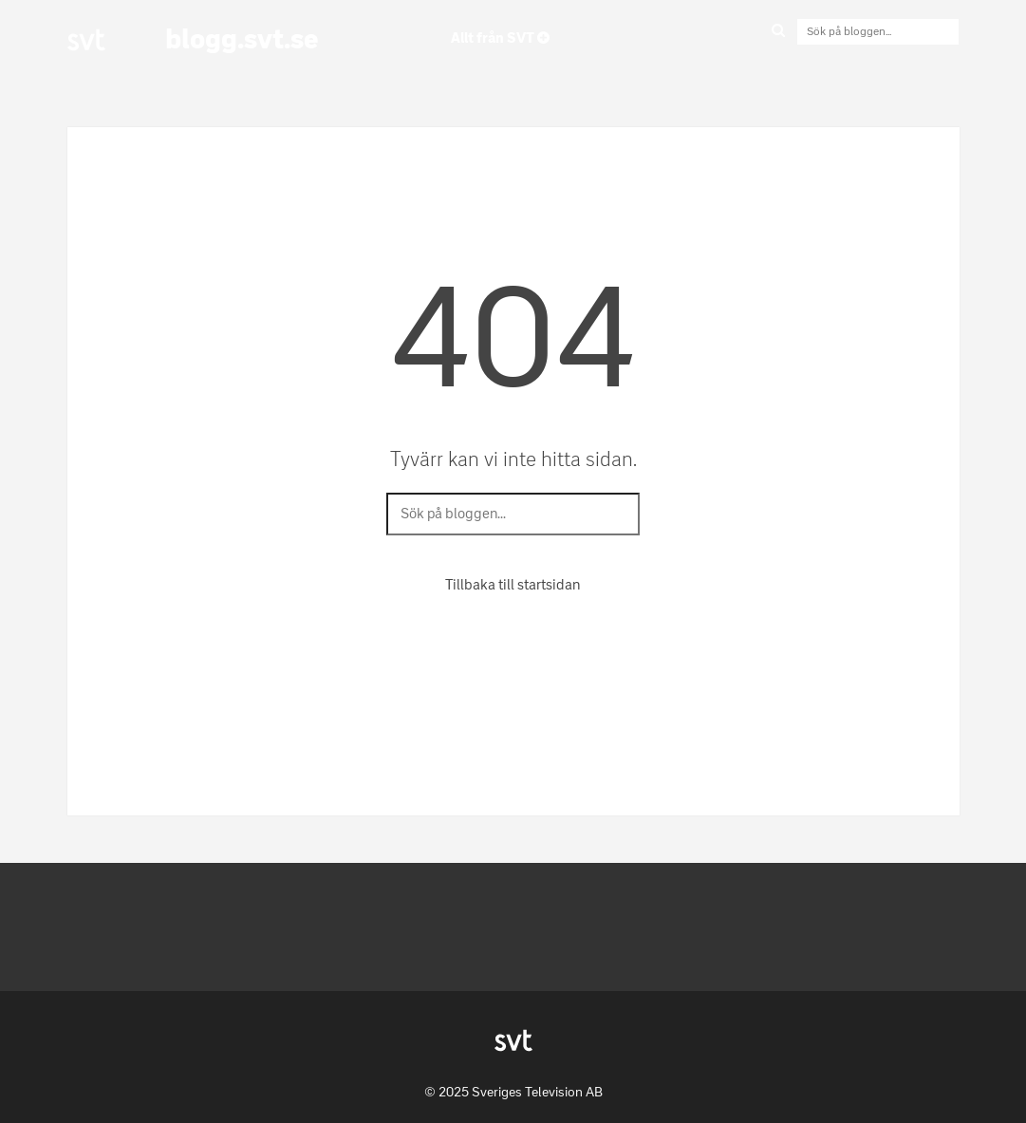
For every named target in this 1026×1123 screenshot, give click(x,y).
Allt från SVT (500, 38)
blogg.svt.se (241, 39)
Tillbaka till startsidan (512, 584)
